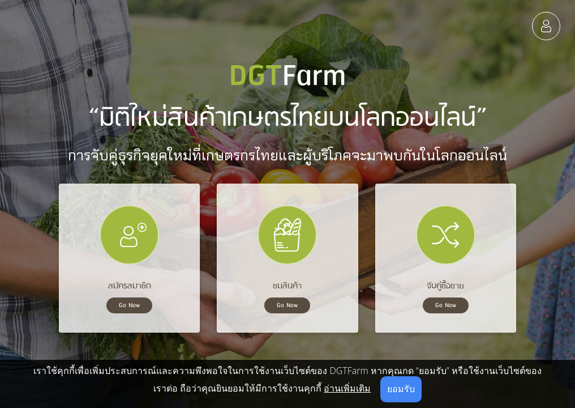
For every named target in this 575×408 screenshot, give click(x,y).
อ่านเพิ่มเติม (347, 388)
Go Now (129, 305)
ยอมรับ (401, 388)
